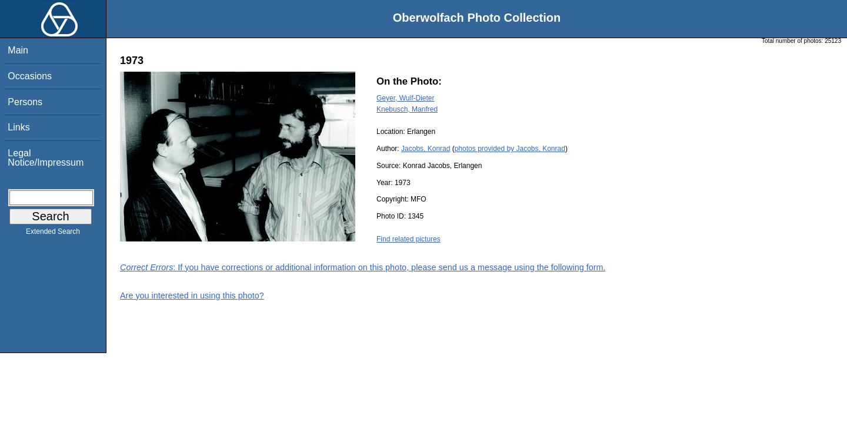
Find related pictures (408, 239)
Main (18, 50)
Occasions (30, 76)
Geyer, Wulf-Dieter (405, 98)
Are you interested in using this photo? (192, 295)
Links (18, 127)
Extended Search (53, 233)
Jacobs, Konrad (425, 149)
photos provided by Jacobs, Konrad (510, 149)
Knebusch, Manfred (407, 109)
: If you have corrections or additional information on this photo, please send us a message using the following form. (363, 267)
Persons (25, 102)
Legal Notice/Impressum (46, 157)
